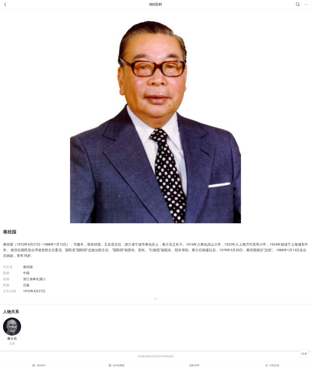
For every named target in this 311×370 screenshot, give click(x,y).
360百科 (155, 4)
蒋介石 (12, 338)
